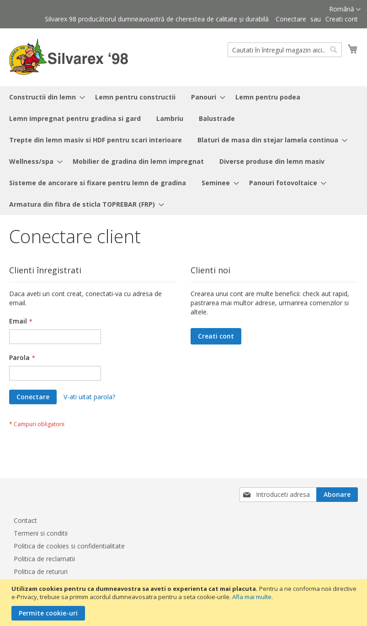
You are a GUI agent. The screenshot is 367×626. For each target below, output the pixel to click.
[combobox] (285, 49)
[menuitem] (44, 97)
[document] (184, 602)
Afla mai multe (251, 597)
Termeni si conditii (41, 533)
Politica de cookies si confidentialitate (69, 546)
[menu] (183, 150)
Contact (25, 520)
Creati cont (341, 19)
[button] (345, 10)
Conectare (291, 19)
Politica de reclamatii (44, 558)
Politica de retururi (41, 571)
